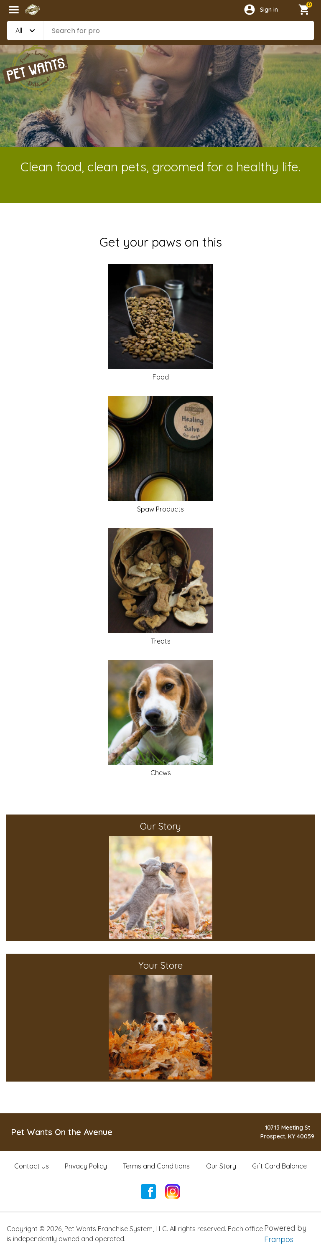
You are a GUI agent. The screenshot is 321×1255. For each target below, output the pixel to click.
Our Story (221, 1166)
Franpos (278, 1239)
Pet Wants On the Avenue (61, 1132)
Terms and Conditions (156, 1166)
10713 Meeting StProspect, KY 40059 (287, 1132)
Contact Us (31, 1166)
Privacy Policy (86, 1166)
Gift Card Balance (279, 1166)
